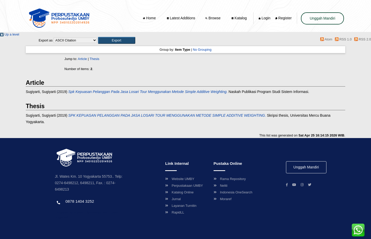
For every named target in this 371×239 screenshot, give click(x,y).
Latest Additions (181, 18)
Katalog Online (179, 192)
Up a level (9, 34)
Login (264, 18)
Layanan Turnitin (180, 206)
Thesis (94, 59)
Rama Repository (230, 179)
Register (283, 18)
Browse (213, 18)
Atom (325, 39)
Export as (46, 40)
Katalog (239, 18)
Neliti (220, 185)
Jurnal (173, 199)
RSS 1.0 (342, 39)
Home (150, 18)
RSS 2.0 (361, 39)
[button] (116, 40)
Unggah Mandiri (322, 18)
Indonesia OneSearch (233, 192)
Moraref (223, 199)
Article (82, 59)
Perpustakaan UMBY (184, 185)
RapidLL (174, 212)
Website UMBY (179, 179)
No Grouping (202, 50)
